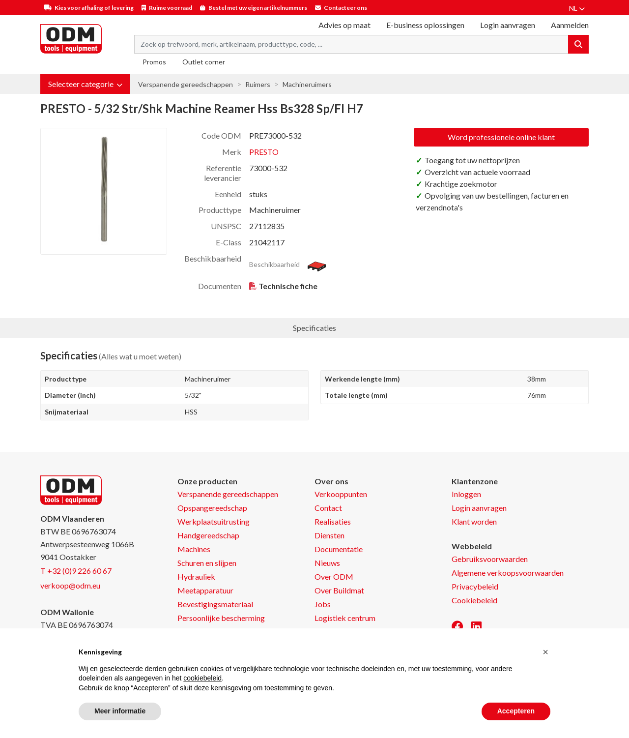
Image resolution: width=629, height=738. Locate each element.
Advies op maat (344, 25)
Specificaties (314, 327)
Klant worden (474, 521)
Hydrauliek (196, 576)
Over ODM (333, 576)
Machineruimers (307, 84)
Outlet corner (203, 62)
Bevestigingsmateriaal (215, 604)
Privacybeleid (475, 586)
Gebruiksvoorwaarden (490, 558)
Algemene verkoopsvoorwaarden (508, 572)
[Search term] (351, 44)
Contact (328, 507)
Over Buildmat (339, 590)
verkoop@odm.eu (70, 585)
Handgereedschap (208, 535)
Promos (154, 62)
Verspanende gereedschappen (185, 84)
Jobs (322, 604)
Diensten (329, 535)
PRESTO (264, 151)
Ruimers (257, 84)
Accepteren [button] (516, 711)
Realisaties (332, 521)
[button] (85, 84)
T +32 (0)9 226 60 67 (76, 570)
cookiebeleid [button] (202, 678)
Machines (193, 549)
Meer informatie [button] (119, 711)
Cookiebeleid (474, 600)
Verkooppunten (340, 494)
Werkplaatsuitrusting (213, 521)
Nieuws (327, 562)
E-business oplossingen (425, 25)
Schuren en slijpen (206, 562)
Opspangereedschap (212, 507)
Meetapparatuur (205, 590)
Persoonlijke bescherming (221, 617)
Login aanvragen (507, 25)
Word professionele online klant (501, 137)
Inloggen (466, 494)
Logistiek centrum (344, 617)
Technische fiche (287, 286)
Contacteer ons (345, 7)
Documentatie (338, 549)
